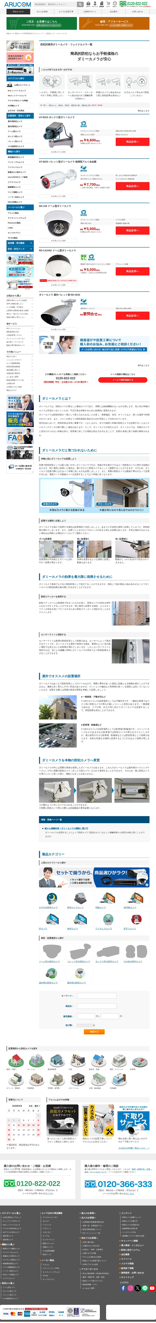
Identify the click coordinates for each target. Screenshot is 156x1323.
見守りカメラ (137, 920)
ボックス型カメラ (15, 136)
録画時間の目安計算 (130, 1228)
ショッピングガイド (14, 360)
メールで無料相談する (122, 380)
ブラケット (47, 1228)
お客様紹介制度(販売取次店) (93, 1222)
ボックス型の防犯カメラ (108, 953)
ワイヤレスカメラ (15, 167)
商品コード (53, 105)
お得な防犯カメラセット (12, 1217)
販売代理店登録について (92, 1229)
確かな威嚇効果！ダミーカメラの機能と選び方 (66, 828)
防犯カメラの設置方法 (130, 1225)
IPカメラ (52, 920)
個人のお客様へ (88, 1213)
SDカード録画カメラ (11, 1275)
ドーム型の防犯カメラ (52, 953)
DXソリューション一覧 (91, 1233)
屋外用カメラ (8, 1240)
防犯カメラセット (80, 899)
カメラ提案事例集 (13, 363)
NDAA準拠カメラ (15, 202)
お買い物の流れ (88, 1242)
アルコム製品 (13, 213)
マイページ (126, 1259)
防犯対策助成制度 (13, 367)
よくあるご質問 (12, 377)
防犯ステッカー (49, 1243)
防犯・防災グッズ (16, 249)
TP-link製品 (13, 238)
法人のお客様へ (88, 1218)
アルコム (46, 1265)
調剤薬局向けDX (12, 332)
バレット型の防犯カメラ (80, 953)
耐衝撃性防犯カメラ (10, 1264)
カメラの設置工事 (66, 12)
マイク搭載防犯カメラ (11, 1267)
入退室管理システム (14, 335)
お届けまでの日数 (89, 1253)
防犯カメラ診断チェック (131, 1217)
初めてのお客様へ (89, 1238)
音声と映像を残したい (14, 304)
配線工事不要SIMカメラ (15, 345)
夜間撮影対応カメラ (16, 157)
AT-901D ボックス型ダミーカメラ (57, 117)
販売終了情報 (127, 1268)
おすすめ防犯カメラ (52, 899)
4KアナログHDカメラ (11, 1232)
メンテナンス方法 (129, 1232)
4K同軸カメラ (13, 106)
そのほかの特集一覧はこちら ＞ (134, 1148)
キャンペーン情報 (129, 1241)
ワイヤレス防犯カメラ (11, 1260)
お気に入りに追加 (59, 152)
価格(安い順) (75, 105)
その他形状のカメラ (16, 146)
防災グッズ (47, 1254)
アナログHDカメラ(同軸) (18, 101)
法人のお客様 (42, 12)
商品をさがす (18, 12)
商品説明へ (132, 141)
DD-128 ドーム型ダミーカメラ (55, 206)
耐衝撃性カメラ (14, 187)
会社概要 (125, 1254)
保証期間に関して (13, 370)
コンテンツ (126, 1213)
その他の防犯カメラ (137, 953)
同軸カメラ (108, 899)
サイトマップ (127, 1277)
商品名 (60, 105)
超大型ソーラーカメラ (14, 342)
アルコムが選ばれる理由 (92, 1257)
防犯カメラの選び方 (130, 1221)
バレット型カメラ (15, 141)
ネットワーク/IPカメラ (11, 1221)
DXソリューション (13, 328)
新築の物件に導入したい (15, 317)
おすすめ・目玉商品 (16, 111)
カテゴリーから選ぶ (11, 1213)
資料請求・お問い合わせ (132, 1273)
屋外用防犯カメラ (15, 121)
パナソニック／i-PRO (51, 1268)
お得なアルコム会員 (90, 1264)
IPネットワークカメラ (17, 91)
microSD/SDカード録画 (17, 177)
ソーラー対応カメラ (16, 197)
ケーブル (46, 1236)
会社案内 (113, 12)
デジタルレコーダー (50, 1217)
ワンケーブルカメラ (16, 162)
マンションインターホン (15, 339)
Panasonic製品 (14, 223)
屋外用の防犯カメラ (52, 974)
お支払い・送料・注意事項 (93, 1249)
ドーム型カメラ (14, 131)
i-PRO (10, 228)
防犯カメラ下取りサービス (93, 1281)
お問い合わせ (137, 12)
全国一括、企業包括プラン (93, 1226)
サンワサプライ (14, 233)
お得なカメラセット (22, 85)
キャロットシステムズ (17, 218)
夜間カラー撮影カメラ (11, 1249)
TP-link (45, 1276)
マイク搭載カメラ (15, 192)
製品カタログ (11, 390)
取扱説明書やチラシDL (15, 380)
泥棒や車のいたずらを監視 (16, 300)
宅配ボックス (48, 1247)
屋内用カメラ (8, 1236)
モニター (46, 1221)
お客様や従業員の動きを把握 (17, 310)
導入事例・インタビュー (132, 1245)
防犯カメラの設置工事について (94, 1261)
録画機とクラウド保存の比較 (133, 1236)
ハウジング (47, 1225)
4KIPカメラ (80, 920)
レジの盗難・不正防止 (14, 307)
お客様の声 (10, 383)
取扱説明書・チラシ (90, 1284)
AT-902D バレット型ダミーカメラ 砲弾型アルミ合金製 (67, 161)
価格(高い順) (86, 105)
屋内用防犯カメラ (15, 126)
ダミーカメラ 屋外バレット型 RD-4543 (59, 295)
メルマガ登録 (127, 1263)
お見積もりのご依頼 (14, 387)
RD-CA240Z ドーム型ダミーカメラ (57, 250)
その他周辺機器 (49, 1251)
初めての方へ (11, 356)
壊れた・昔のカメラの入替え (17, 314)
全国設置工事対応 (13, 373)
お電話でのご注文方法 (91, 1246)
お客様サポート (89, 12)
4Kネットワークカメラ (17, 96)
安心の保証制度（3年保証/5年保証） (96, 1273)
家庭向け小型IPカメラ (17, 172)
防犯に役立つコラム (130, 1250)
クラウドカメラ (14, 182)
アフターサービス (89, 1269)
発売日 (67, 105)
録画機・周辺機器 (16, 243)
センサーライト (49, 1240)
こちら (50, 1193)
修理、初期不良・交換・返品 (94, 1277)
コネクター (47, 1232)
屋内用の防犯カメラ (80, 974)
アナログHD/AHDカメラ (12, 1228)
